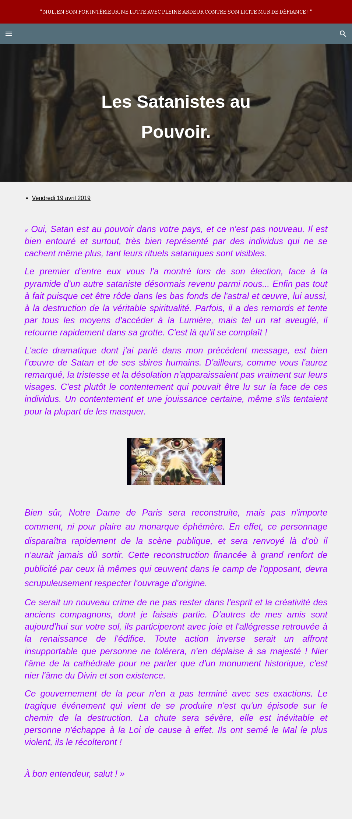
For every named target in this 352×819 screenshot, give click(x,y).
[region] (176, 12)
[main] (176, 113)
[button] (9, 34)
